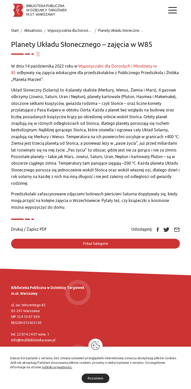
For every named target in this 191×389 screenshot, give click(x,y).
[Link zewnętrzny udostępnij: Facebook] (157, 229)
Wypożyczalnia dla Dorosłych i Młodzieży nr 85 (84, 30)
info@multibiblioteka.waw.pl (33, 340)
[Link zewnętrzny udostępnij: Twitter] (166, 229)
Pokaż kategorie (95, 244)
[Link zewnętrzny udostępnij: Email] (177, 229)
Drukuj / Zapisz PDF (29, 229)
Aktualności (33, 30)
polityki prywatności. (57, 367)
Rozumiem (95, 378)
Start (15, 30)
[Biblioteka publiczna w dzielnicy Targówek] (39, 10)
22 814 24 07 (27, 334)
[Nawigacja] (172, 10)
